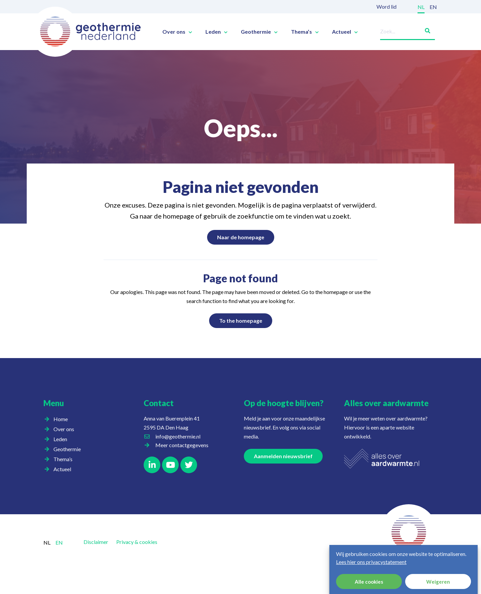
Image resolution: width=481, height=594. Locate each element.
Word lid (386, 6)
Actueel (345, 31)
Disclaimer (96, 542)
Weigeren (438, 582)
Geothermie (259, 31)
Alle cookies (369, 582)
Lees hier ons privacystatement (371, 562)
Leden (216, 31)
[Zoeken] (425, 29)
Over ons (177, 31)
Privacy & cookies (136, 542)
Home (60, 419)
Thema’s (305, 31)
